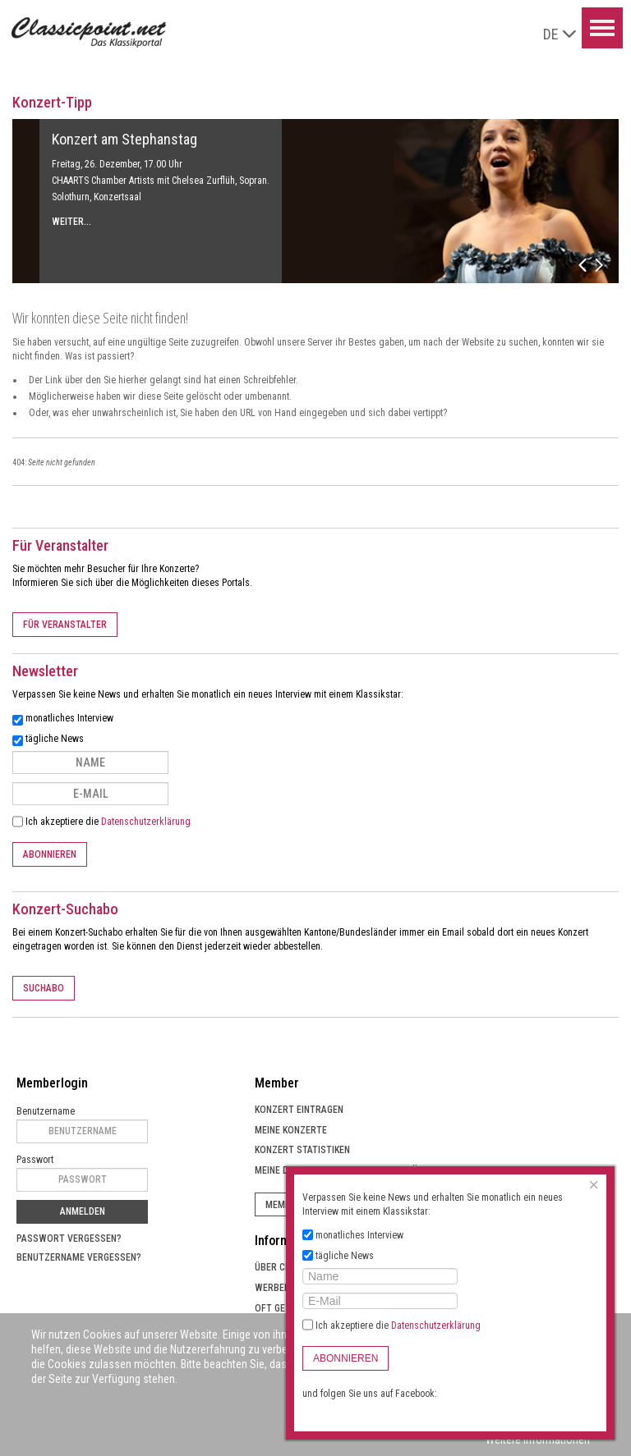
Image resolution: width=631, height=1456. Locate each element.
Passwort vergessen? (69, 1238)
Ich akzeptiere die (101, 821)
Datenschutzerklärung (146, 821)
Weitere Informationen (538, 1439)
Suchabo (43, 988)
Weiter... (71, 221)
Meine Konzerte (291, 1130)
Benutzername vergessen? (78, 1257)
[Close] (594, 1185)
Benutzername (45, 1111)
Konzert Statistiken (302, 1150)
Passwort (34, 1159)
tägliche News (54, 738)
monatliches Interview (69, 718)
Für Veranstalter (65, 624)
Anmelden (82, 1211)
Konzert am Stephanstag (124, 139)
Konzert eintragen (299, 1109)
